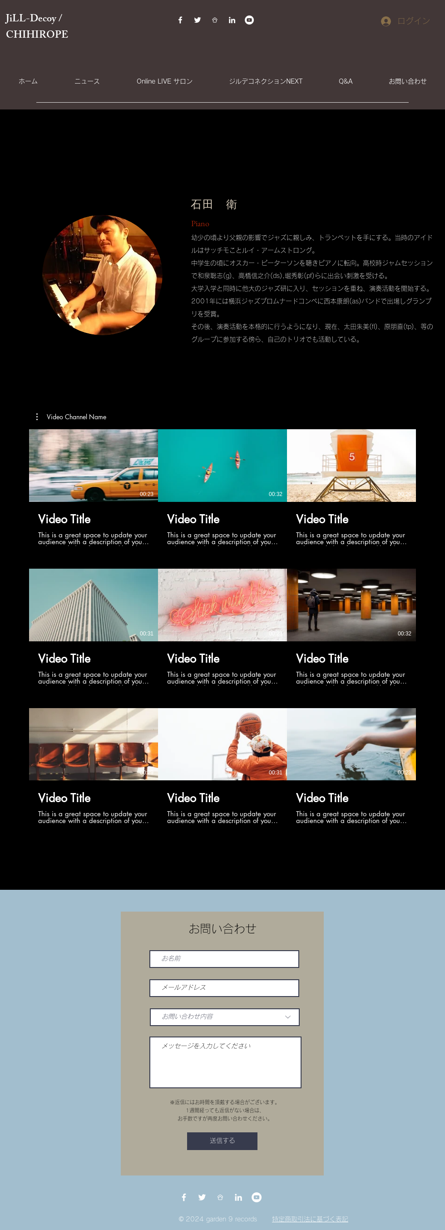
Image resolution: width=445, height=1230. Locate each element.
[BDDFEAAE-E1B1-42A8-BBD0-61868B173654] (214, 20)
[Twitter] (197, 20)
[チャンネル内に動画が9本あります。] (222, 626)
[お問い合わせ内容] (225, 1017)
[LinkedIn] (232, 20)
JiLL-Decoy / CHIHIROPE (38, 28)
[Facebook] (180, 20)
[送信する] (222, 1141)
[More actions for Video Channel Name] (71, 417)
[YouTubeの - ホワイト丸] (249, 20)
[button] (71, 417)
